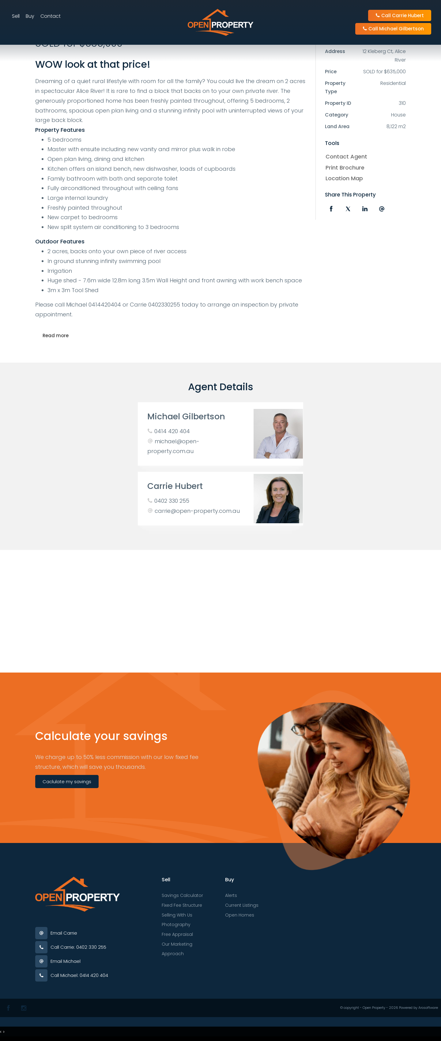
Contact (51, 16)
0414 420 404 (172, 431)
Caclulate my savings (67, 781)
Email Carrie (64, 933)
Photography (176, 924)
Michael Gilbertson (186, 416)
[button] (364, 167)
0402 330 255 (171, 501)
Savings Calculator (182, 895)
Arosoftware (428, 1007)
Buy (30, 16)
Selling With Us (177, 915)
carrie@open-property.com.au (197, 511)
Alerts (231, 895)
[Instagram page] (23, 1008)
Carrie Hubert (175, 486)
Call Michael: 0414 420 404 (79, 975)
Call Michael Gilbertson (393, 29)
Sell (16, 16)
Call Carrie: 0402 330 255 (78, 947)
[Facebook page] (8, 1008)
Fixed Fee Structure (182, 905)
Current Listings (241, 905)
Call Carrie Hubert (399, 16)
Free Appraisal (177, 934)
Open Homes (239, 915)
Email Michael (66, 961)
